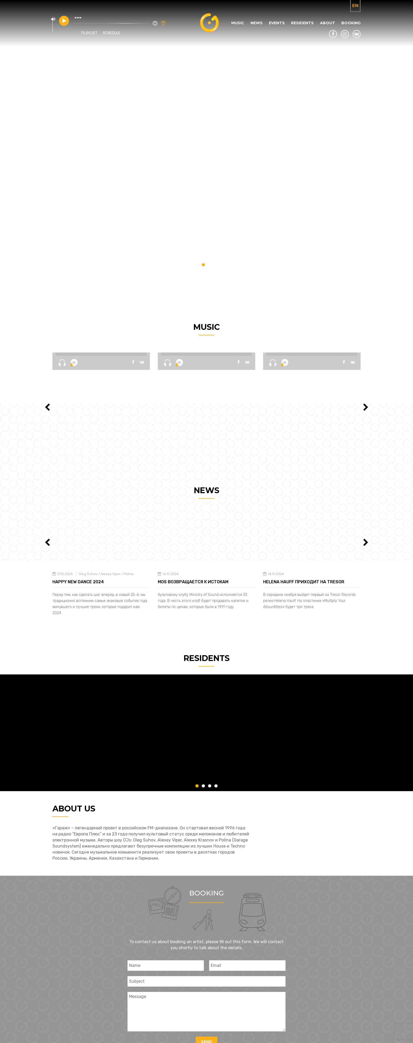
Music (237, 23)
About (327, 23)
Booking (351, 23)
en (355, 5)
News (256, 23)
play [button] (64, 21)
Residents (302, 23)
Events (277, 23)
